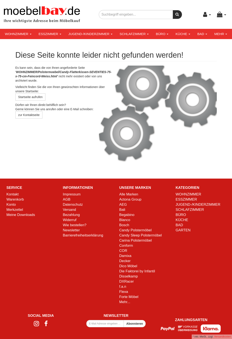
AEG (123, 205)
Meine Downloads (20, 215)
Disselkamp (128, 276)
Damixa (125, 256)
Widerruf (69, 220)
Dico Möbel (128, 266)
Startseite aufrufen (30, 97)
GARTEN (183, 230)
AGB (66, 199)
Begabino (127, 215)
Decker (125, 261)
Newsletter (71, 230)
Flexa (123, 292)
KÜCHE (183, 34)
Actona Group (130, 199)
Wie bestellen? (74, 225)
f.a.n (122, 287)
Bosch (124, 225)
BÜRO (162, 34)
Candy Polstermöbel (135, 230)
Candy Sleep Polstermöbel (140, 235)
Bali (122, 210)
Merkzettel (14, 210)
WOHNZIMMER (18, 34)
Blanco (124, 220)
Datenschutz (73, 205)
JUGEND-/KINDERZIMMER (90, 34)
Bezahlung (71, 215)
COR (123, 251)
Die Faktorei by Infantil (137, 271)
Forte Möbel (129, 297)
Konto (11, 205)
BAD (202, 34)
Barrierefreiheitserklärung (83, 235)
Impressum (72, 194)
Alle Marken (128, 194)
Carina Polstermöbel (135, 240)
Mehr (220, 34)
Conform (126, 246)
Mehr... (124, 302)
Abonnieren (134, 323)
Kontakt (12, 194)
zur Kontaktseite (29, 115)
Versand (69, 210)
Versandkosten (222, 336)
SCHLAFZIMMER (134, 34)
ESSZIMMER (50, 34)
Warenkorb (15, 199)
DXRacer (126, 281)
